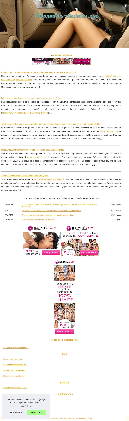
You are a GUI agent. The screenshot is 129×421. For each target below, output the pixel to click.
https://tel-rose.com (109, 131)
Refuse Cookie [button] (16, 412)
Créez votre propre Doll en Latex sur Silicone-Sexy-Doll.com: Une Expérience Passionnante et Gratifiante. (59, 205)
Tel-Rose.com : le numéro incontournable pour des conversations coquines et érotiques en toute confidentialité (50, 124)
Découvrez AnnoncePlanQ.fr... (15, 388)
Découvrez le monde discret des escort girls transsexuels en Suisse (31, 98)
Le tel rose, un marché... (13, 405)
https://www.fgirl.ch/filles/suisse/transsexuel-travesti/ (25, 113)
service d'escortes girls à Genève (49, 179)
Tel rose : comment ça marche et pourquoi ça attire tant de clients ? (49, 215)
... (38, 87)
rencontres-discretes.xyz (62, 55)
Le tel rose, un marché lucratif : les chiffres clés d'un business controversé (51, 211)
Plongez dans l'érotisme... (13, 359)
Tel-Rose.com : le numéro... (14, 399)
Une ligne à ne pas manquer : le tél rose (38, 219)
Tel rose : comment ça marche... (16, 410)
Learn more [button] (26, 406)
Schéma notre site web (70, 418)
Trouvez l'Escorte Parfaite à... (15, 370)
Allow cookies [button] (36, 412)
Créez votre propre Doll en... (14, 376)
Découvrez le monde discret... (15, 365)
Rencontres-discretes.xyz (52, 418)
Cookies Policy (85, 418)
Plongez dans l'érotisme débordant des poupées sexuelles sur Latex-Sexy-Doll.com (38, 72)
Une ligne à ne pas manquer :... (15, 348)
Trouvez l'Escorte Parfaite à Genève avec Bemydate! (25, 176)
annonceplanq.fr (33, 157)
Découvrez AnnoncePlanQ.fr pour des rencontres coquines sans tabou (32, 150)
